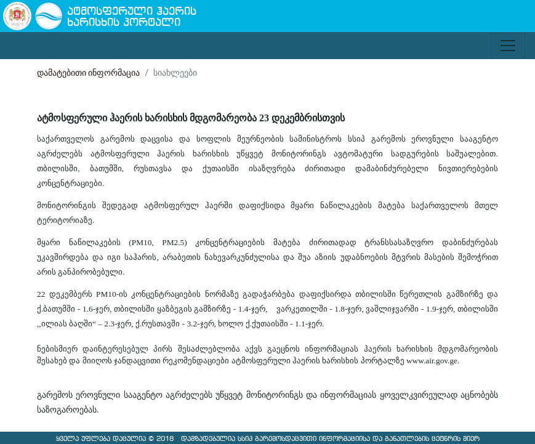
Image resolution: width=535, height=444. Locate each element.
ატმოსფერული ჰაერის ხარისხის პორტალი (131, 17)
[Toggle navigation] (508, 45)
